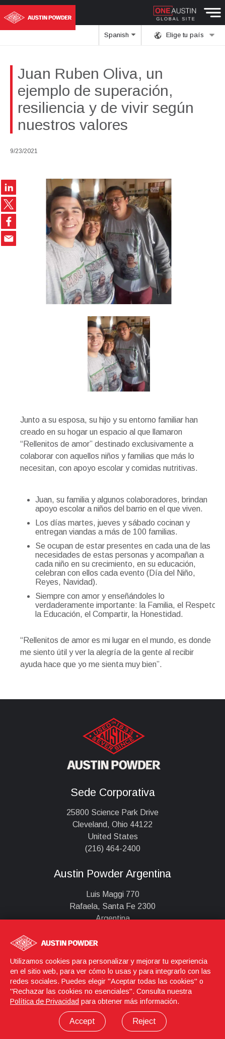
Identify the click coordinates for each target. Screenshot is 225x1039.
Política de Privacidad (44, 1001)
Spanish (120, 38)
